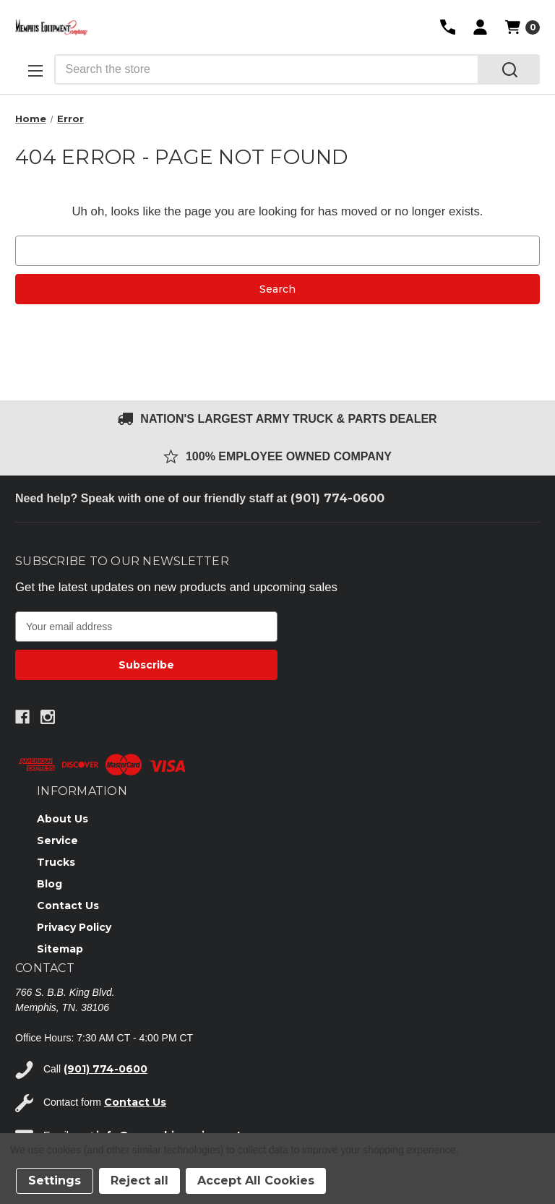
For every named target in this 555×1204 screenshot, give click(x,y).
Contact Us (68, 905)
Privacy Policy (74, 927)
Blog (49, 883)
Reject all (139, 1180)
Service (57, 840)
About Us (62, 818)
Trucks (56, 862)
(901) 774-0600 (337, 498)
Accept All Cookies (255, 1180)
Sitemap (60, 948)
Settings (54, 1180)
